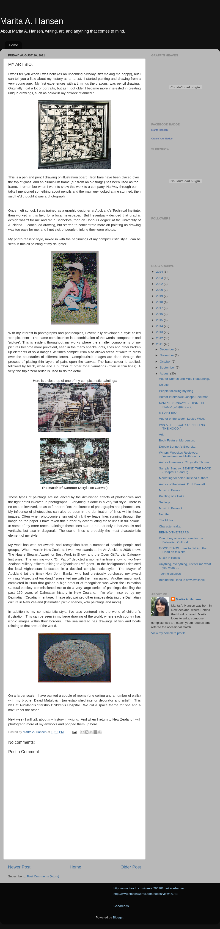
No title (164, 384)
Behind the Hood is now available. (182, 580)
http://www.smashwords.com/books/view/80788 (145, 894)
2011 (160, 344)
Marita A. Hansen (31, 21)
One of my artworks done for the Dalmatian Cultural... (181, 540)
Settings (164, 502)
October (166, 361)
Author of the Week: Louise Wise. (182, 418)
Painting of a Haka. (172, 496)
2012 (160, 338)
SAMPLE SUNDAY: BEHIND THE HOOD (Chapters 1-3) (182, 404)
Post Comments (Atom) (43, 876)
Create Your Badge (162, 138)
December (167, 349)
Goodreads (121, 906)
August (165, 373)
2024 (160, 271)
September (168, 367)
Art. (161, 434)
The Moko (166, 520)
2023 (160, 278)
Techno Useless (170, 573)
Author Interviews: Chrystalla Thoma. (184, 462)
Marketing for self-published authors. (184, 478)
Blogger (118, 917)
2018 (160, 302)
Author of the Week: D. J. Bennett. (182, 484)
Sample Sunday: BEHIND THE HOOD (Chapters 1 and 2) (185, 470)
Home (13, 45)
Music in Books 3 (170, 490)
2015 (160, 320)
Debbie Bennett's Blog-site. (177, 446)
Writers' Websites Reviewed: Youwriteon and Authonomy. (180, 454)
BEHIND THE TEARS (174, 532)
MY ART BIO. (168, 412)
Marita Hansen (159, 129)
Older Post (131, 867)
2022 (160, 284)
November (167, 355)
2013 (160, 332)
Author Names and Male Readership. (184, 378)
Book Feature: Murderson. (177, 440)
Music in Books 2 (170, 508)
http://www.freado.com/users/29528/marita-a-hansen (149, 888)
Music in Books (169, 558)
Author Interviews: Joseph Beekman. (184, 397)
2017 (160, 308)
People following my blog (176, 391)
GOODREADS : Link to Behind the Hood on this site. (182, 550)
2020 (160, 289)
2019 (160, 296)
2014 (160, 326)
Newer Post (19, 867)
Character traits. (170, 526)
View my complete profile (168, 633)
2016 (160, 314)
